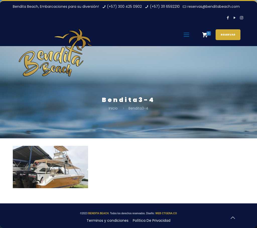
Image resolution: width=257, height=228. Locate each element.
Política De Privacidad (151, 220)
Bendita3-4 (138, 108)
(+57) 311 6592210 (165, 6)
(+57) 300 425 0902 (124, 6)
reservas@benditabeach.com (213, 6)
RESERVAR (228, 35)
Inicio (113, 108)
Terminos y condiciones (107, 220)
